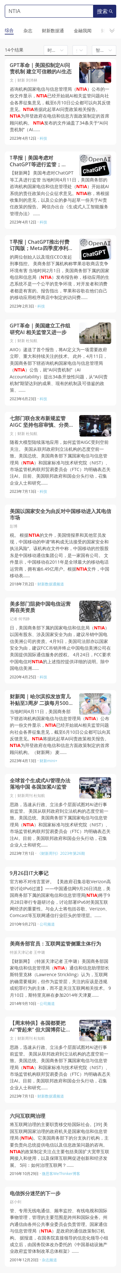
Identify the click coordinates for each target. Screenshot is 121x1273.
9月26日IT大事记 (29, 873)
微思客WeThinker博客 (61, 1173)
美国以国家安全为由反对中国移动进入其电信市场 (60, 514)
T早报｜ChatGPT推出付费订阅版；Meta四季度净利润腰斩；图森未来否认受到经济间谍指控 (41, 245)
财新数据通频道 (50, 584)
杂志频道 (49, 1260)
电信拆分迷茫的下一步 (35, 1193)
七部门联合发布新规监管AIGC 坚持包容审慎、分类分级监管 (42, 421)
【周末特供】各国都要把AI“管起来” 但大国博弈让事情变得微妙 (40, 1026)
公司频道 (47, 924)
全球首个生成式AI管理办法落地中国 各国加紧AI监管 (40, 783)
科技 (43, 138)
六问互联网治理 (27, 1116)
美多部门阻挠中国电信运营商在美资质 (40, 607)
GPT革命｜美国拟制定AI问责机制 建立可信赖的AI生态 (41, 68)
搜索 (105, 11)
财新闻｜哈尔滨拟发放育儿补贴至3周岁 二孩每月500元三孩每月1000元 (41, 699)
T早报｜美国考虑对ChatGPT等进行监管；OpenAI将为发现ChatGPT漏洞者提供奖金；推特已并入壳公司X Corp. (40, 161)
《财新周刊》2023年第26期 (61, 853)
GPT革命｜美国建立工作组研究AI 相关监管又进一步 (40, 328)
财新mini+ (48, 760)
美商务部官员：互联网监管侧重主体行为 (55, 943)
